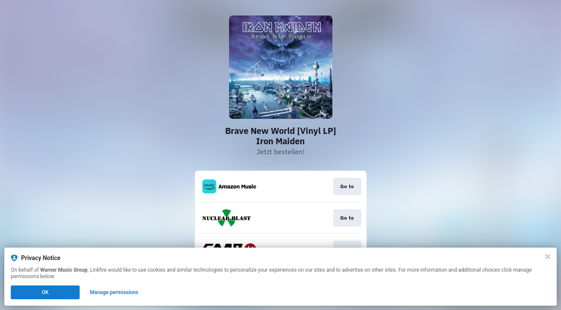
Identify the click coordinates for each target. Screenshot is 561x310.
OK (45, 292)
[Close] (548, 257)
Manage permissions (114, 292)
